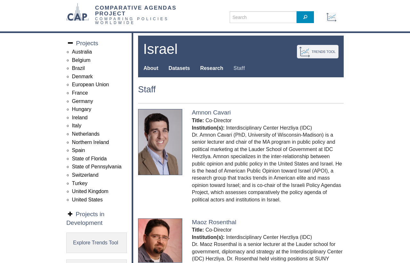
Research (211, 68)
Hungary (81, 109)
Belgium (81, 60)
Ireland (80, 117)
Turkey (79, 183)
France (80, 93)
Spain (78, 150)
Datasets (179, 68)
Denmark (82, 76)
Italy (76, 125)
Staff (239, 68)
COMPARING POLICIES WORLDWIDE (132, 21)
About (151, 68)
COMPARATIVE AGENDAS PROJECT (135, 10)
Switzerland (85, 175)
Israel (160, 49)
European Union (90, 84)
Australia (82, 52)
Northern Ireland (90, 142)
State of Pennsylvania (97, 166)
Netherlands (86, 134)
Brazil (78, 68)
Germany (82, 101)
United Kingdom (90, 191)
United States (87, 199)
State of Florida (89, 158)
